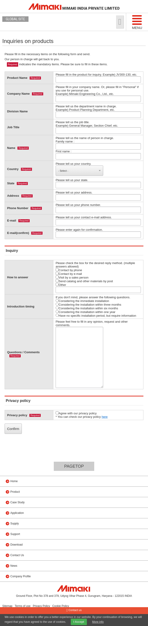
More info (98, 621)
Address (13, 195)
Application (17, 513)
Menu (137, 22)
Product (15, 491)
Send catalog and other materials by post (84, 281)
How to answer (17, 277)
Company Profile (20, 576)
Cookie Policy (60, 606)
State (10, 183)
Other (61, 285)
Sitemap (7, 606)
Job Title (13, 127)
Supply (14, 523)
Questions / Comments (23, 352)
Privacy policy (17, 415)
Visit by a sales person (72, 277)
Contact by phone (69, 270)
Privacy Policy (41, 606)
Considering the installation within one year (85, 312)
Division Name (17, 111)
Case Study (17, 502)
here (105, 416)
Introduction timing (20, 306)
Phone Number (17, 208)
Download (16, 544)
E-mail (11, 220)
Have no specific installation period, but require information (96, 315)
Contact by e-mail (69, 274)
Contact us (74, 610)
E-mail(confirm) (18, 233)
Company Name (18, 93)
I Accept (79, 621)
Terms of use (23, 606)
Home (14, 481)
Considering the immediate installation (82, 301)
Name (11, 148)
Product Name (17, 78)
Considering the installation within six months (87, 308)
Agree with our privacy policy (76, 413)
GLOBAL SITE (15, 19)
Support (15, 534)
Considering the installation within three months (88, 304)
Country (13, 169)
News (13, 565)
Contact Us (17, 555)
